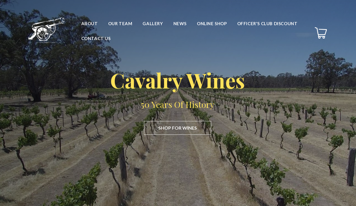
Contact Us (96, 38)
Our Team (120, 23)
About (89, 23)
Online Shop (212, 23)
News (180, 23)
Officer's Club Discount (267, 23)
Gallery (153, 23)
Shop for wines (176, 127)
